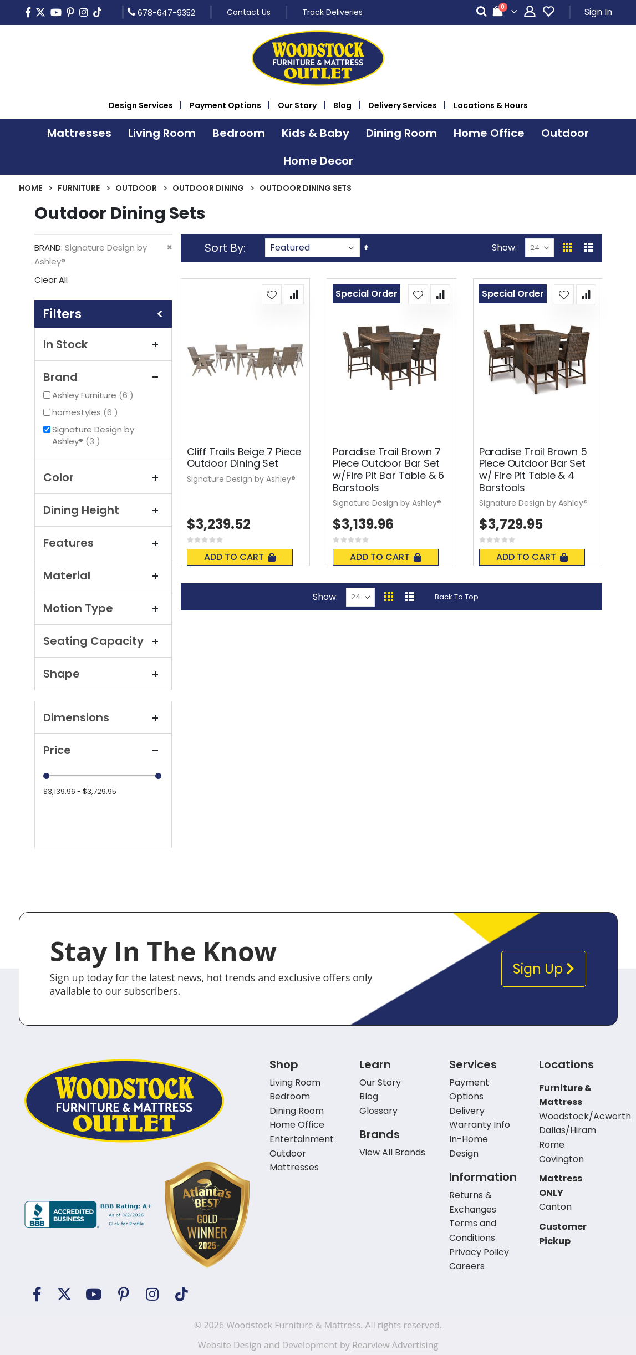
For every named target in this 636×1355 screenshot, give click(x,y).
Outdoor (136, 188)
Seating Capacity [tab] (103, 641)
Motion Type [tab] (103, 608)
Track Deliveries (332, 12)
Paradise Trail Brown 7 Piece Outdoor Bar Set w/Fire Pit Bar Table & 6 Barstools (388, 469)
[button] (272, 294)
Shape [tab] (103, 673)
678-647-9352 (161, 12)
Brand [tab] (103, 377)
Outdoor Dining (208, 188)
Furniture (79, 188)
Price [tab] (103, 750)
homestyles (86, 412)
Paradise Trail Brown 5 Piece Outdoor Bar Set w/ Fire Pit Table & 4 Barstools (533, 469)
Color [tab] (103, 477)
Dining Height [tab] (103, 510)
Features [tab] (103, 543)
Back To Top (457, 597)
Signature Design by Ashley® (93, 435)
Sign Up (543, 969)
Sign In (598, 12)
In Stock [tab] (103, 344)
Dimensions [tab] (103, 717)
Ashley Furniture (94, 395)
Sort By (224, 248)
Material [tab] (103, 575)
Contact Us (249, 12)
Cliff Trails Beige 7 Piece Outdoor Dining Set (244, 458)
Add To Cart (240, 557)
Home (30, 187)
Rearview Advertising (395, 1345)
